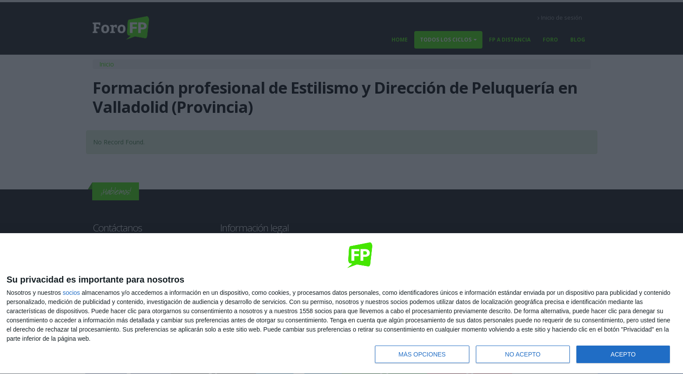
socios (71, 293)
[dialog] (341, 304)
